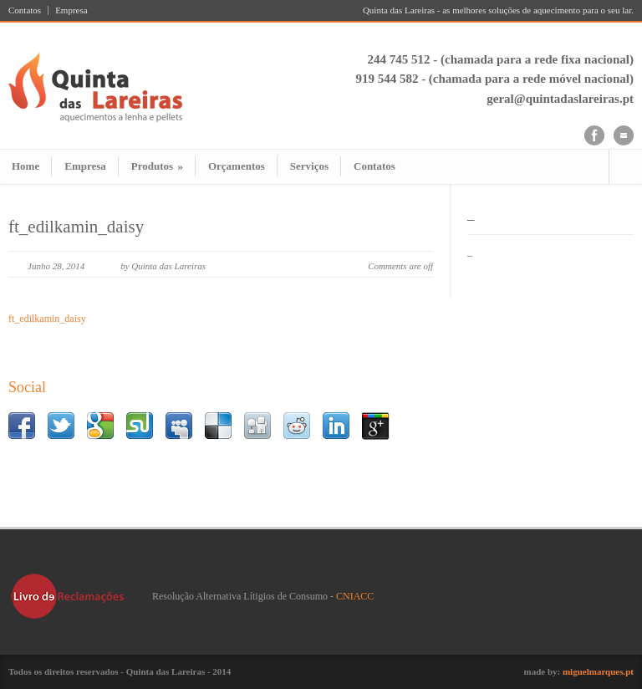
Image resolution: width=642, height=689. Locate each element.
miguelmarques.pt (598, 671)
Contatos (24, 10)
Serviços (309, 166)
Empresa (71, 10)
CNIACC (355, 596)
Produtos (157, 166)
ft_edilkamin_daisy (76, 227)
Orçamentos (236, 166)
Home (25, 166)
